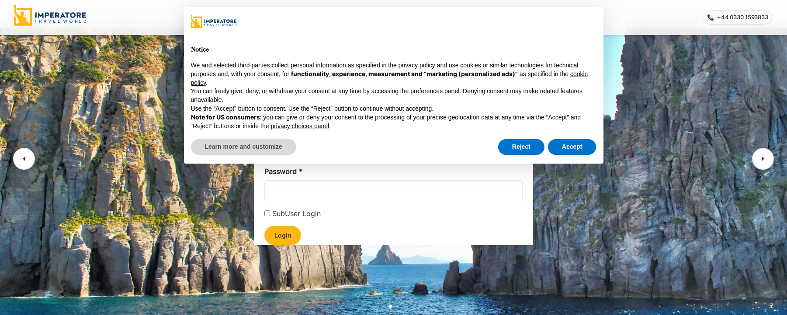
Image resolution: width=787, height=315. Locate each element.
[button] (24, 159)
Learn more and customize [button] (243, 146)
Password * (283, 171)
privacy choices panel (299, 126)
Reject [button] (521, 146)
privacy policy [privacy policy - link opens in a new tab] (417, 65)
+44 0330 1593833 (739, 19)
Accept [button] (572, 146)
